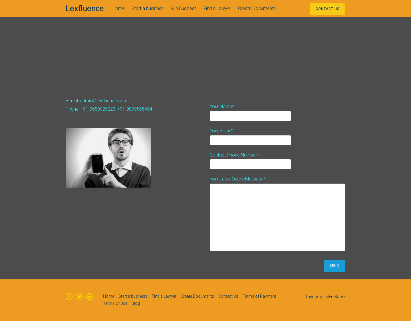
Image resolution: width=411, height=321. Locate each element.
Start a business (148, 8)
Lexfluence (85, 8)
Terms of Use (115, 303)
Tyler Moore (334, 296)
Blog (136, 303)
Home (118, 8)
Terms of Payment (259, 296)
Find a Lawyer (217, 8)
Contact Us (327, 9)
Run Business (183, 8)
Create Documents (257, 8)
